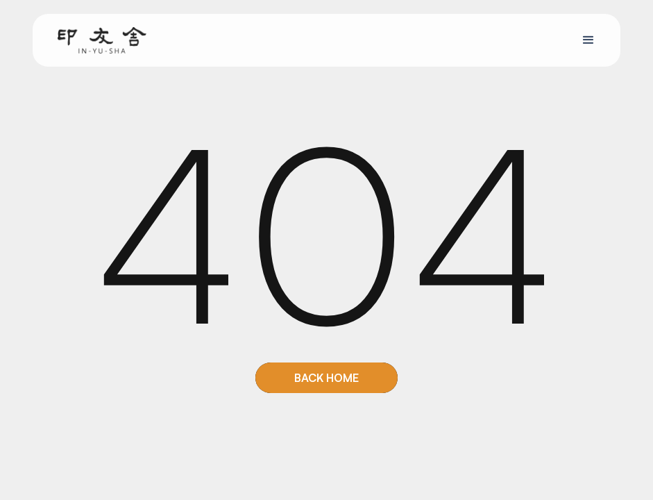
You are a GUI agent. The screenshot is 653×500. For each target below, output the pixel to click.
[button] (588, 40)
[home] (102, 39)
